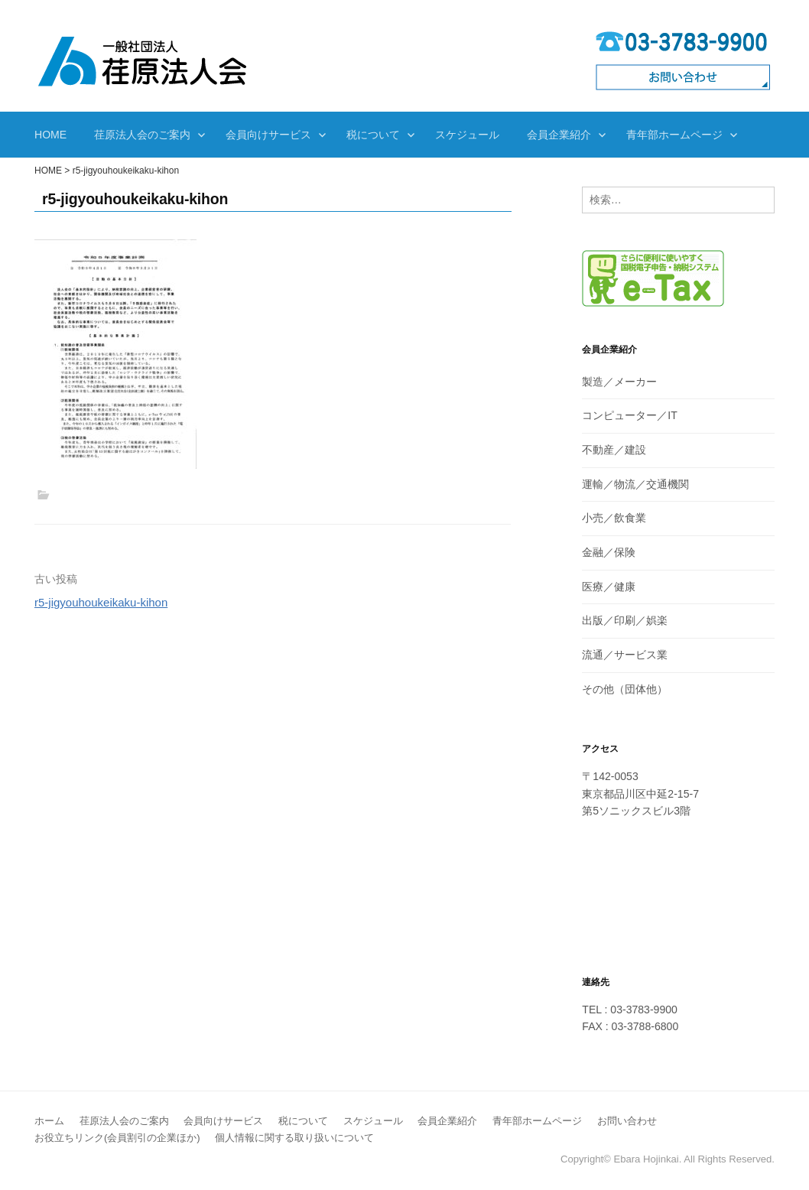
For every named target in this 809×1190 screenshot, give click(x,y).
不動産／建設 (614, 450)
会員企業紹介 (559, 134)
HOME (50, 134)
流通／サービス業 (625, 655)
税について (373, 134)
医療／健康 (608, 586)
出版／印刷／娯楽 (625, 620)
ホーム (49, 1121)
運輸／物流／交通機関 (635, 484)
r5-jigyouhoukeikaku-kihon (100, 602)
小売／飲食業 (614, 518)
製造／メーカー (619, 382)
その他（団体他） (625, 689)
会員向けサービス (268, 134)
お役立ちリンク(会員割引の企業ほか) (117, 1137)
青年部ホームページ (674, 134)
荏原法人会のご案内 (142, 134)
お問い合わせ (627, 1121)
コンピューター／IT (629, 415)
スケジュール (467, 134)
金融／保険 (608, 552)
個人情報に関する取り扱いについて (294, 1137)
